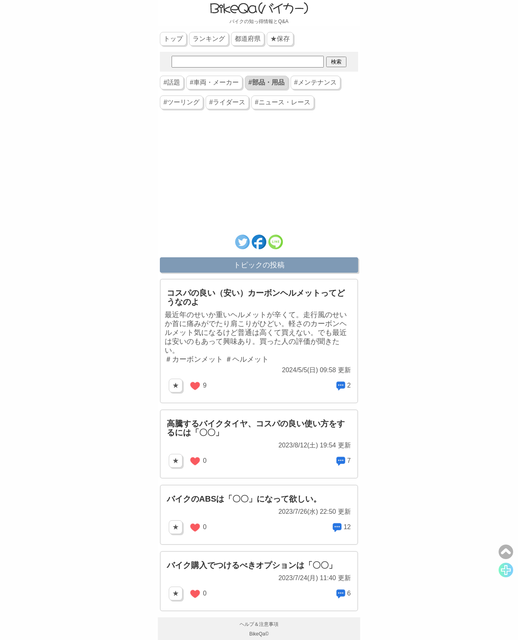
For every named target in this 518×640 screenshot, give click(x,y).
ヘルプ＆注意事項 (259, 624)
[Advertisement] (259, 176)
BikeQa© (259, 634)
